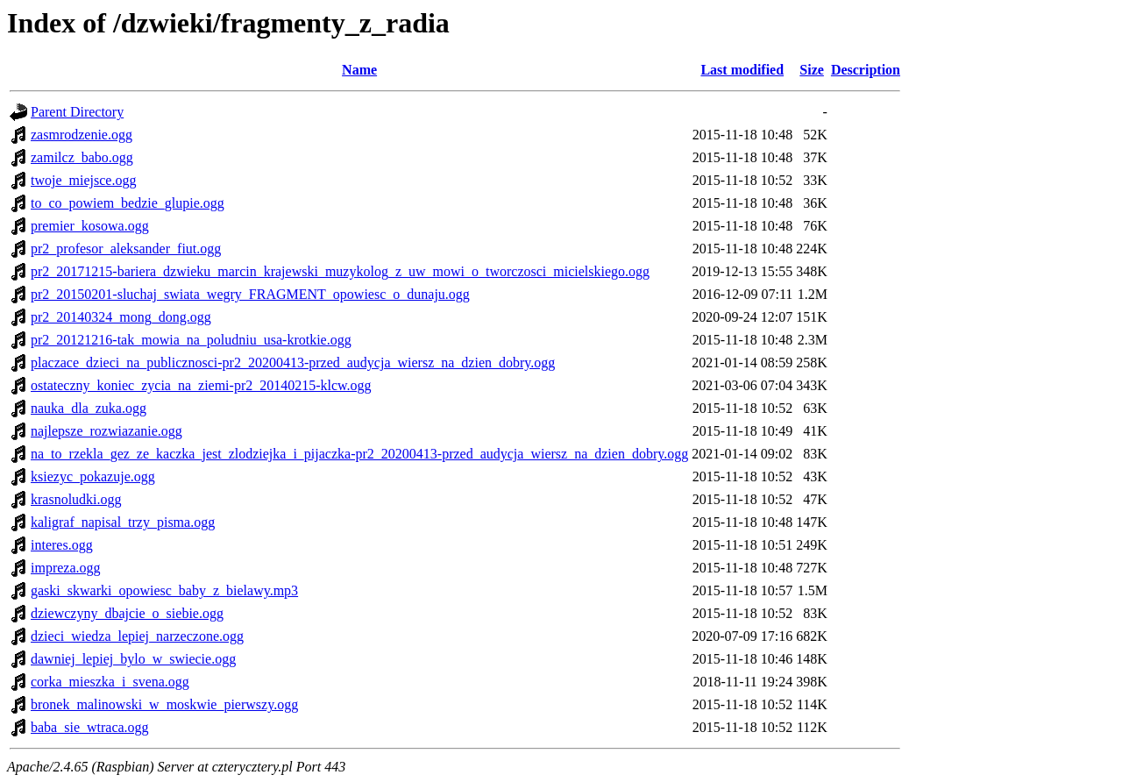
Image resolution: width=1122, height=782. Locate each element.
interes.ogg (62, 544)
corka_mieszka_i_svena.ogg (110, 681)
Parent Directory (77, 111)
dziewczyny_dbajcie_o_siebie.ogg (127, 613)
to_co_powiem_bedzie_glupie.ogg (127, 203)
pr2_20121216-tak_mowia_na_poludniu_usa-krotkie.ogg (191, 339)
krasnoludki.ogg (76, 499)
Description (865, 69)
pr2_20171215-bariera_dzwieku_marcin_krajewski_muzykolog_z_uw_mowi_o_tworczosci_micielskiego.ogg (340, 271)
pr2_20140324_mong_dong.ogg (121, 316)
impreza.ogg (66, 567)
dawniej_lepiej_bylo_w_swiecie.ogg (133, 658)
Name (359, 69)
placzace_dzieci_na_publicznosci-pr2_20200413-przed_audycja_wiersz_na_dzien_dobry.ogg (293, 362)
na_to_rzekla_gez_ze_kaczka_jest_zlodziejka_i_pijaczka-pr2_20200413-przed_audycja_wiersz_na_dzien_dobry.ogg (359, 453)
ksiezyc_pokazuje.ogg (93, 476)
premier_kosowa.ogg (90, 225)
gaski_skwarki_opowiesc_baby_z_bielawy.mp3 (164, 590)
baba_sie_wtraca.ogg (90, 727)
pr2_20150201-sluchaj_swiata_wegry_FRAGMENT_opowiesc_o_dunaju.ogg (250, 294)
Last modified (742, 69)
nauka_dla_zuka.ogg (88, 408)
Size (811, 69)
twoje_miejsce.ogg (83, 180)
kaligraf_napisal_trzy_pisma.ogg (123, 522)
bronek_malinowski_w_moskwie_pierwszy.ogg (164, 704)
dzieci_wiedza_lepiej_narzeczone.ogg (137, 636)
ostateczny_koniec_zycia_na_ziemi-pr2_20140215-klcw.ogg (201, 385)
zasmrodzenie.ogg (81, 134)
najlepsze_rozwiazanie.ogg (106, 430)
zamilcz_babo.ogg (82, 157)
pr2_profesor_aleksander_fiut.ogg (126, 248)
